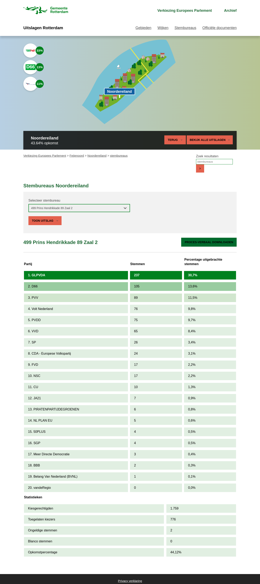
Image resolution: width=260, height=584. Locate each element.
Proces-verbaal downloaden (209, 242)
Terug (173, 139)
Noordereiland (96, 155)
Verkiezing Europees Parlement (44, 155)
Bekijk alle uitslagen (210, 139)
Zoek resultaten (207, 156)
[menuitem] (181, 11)
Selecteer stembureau (44, 200)
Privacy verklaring (130, 581)
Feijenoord (76, 155)
